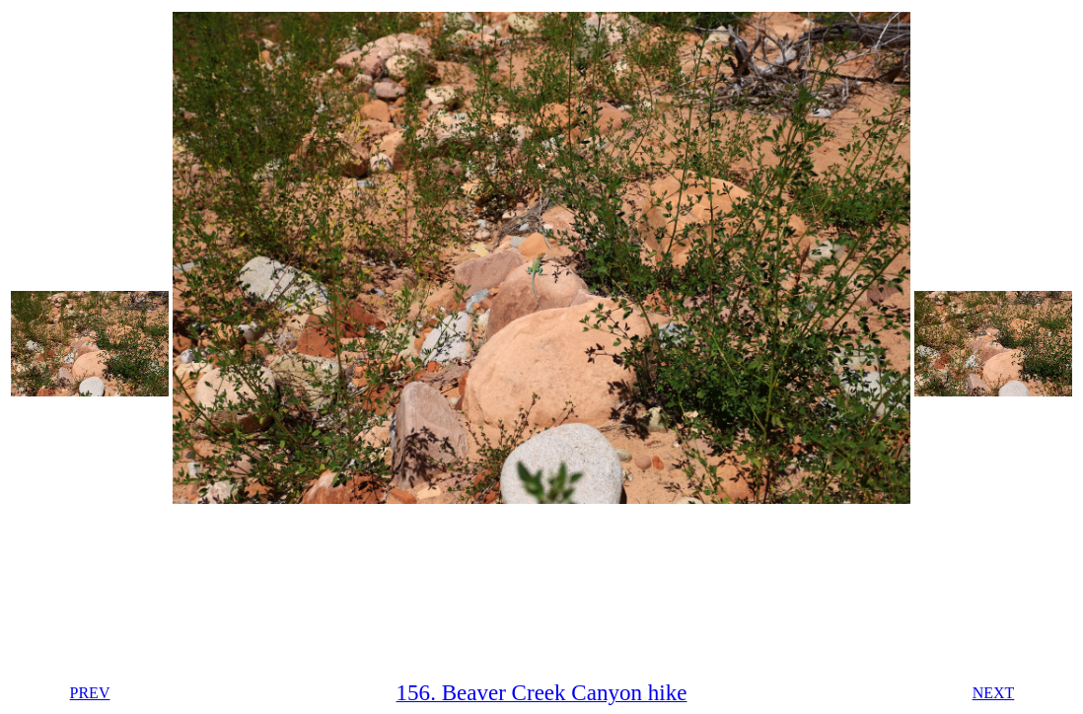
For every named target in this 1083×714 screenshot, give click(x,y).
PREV (90, 692)
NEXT (994, 692)
